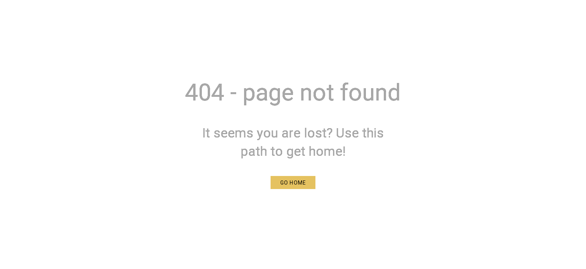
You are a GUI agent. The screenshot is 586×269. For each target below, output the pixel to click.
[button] (293, 182)
